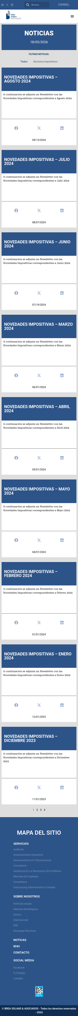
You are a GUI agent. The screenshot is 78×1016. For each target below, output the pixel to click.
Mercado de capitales (25, 876)
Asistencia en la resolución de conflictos (37, 871)
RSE (15, 925)
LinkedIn (18, 978)
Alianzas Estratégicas (25, 909)
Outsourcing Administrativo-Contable (34, 887)
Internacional (20, 920)
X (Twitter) (19, 973)
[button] (72, 16)
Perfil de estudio (22, 903)
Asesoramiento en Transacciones (32, 860)
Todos (23, 61)
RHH (16, 946)
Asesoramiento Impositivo (28, 854)
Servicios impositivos (45, 61)
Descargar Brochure (24, 930)
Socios (17, 914)
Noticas (19, 940)
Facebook (18, 967)
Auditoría (18, 849)
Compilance (20, 881)
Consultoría (19, 865)
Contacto (21, 952)
